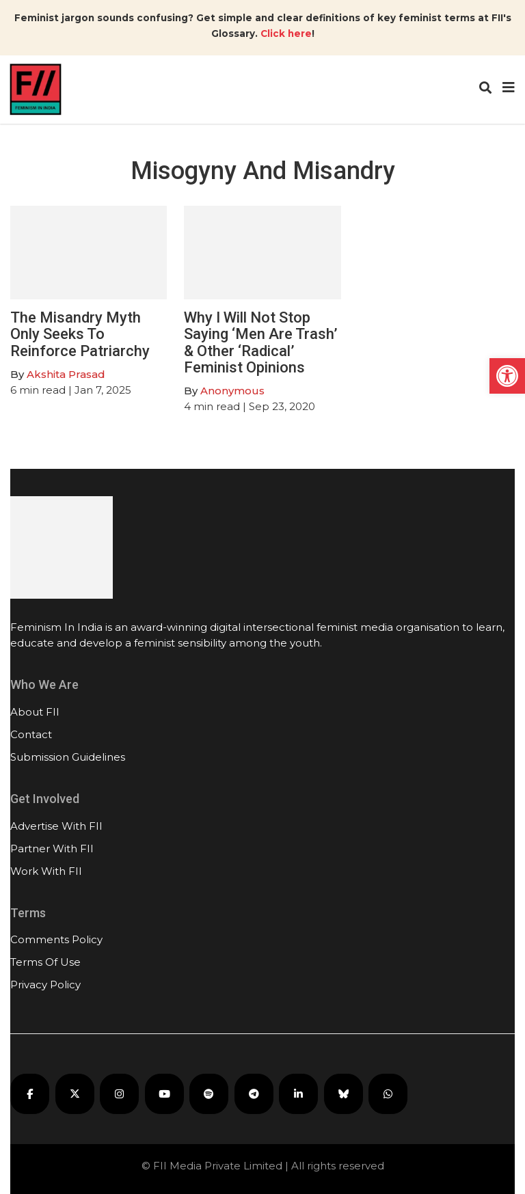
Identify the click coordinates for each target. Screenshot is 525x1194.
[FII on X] (74, 1094)
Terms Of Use (45, 961)
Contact (31, 734)
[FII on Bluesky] (343, 1094)
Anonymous (232, 390)
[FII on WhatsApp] (387, 1094)
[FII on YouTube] (164, 1094)
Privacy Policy (45, 984)
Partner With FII (52, 848)
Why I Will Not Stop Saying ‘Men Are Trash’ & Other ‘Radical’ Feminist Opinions (261, 342)
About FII (34, 711)
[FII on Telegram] (253, 1094)
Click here (286, 33)
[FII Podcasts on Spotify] (208, 1094)
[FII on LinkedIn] (298, 1094)
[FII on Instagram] (119, 1094)
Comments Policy (56, 939)
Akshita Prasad (66, 374)
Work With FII (46, 871)
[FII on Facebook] (29, 1094)
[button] (507, 376)
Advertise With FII (56, 825)
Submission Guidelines (67, 756)
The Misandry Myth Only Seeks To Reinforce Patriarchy (80, 334)
